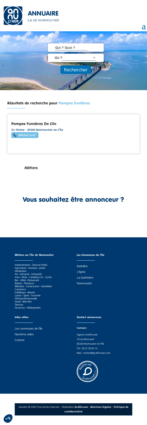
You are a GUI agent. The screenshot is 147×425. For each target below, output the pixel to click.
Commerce (20, 289)
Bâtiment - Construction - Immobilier (33, 286)
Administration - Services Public (31, 264)
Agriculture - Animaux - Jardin (30, 268)
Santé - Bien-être (23, 301)
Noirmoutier (84, 283)
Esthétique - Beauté (25, 292)
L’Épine (81, 272)
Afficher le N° (27, 135)
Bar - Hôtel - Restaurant (27, 280)
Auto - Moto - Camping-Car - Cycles (33, 277)
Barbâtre (82, 266)
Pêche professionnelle (26, 298)
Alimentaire (20, 271)
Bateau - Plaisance (24, 283)
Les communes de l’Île (28, 328)
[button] (8, 418)
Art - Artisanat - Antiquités (28, 274)
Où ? (58, 58)
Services (19, 304)
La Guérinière (85, 277)
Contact (19, 340)
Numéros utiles (24, 334)
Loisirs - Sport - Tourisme (27, 295)
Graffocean (81, 407)
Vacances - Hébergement (28, 307)
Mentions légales (100, 407)
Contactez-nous (73, 217)
